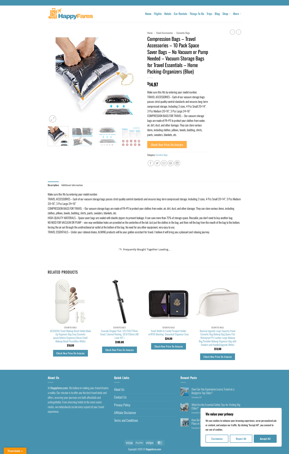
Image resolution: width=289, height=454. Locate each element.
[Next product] (232, 32)
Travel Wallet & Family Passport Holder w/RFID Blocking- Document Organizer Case (168, 332)
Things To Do (197, 13)
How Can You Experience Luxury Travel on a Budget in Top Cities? (212, 390)
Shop (226, 13)
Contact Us (120, 397)
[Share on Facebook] (151, 163)
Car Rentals (180, 13)
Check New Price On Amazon (167, 144)
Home (148, 13)
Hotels (167, 13)
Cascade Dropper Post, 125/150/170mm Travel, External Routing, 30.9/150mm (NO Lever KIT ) (119, 334)
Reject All (241, 439)
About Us (119, 389)
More (237, 13)
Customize (216, 439)
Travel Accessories (164, 33)
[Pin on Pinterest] (171, 163)
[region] (241, 427)
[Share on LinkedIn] (177, 163)
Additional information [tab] (72, 185)
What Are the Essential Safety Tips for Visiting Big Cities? (215, 406)
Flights (158, 13)
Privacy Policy (122, 404)
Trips (209, 13)
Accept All (265, 439)
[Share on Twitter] (157, 163)
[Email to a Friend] (164, 163)
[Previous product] (238, 32)
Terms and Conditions (126, 420)
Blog (217, 13)
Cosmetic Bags (183, 33)
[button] (52, 119)
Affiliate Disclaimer (125, 412)
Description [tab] (53, 185)
